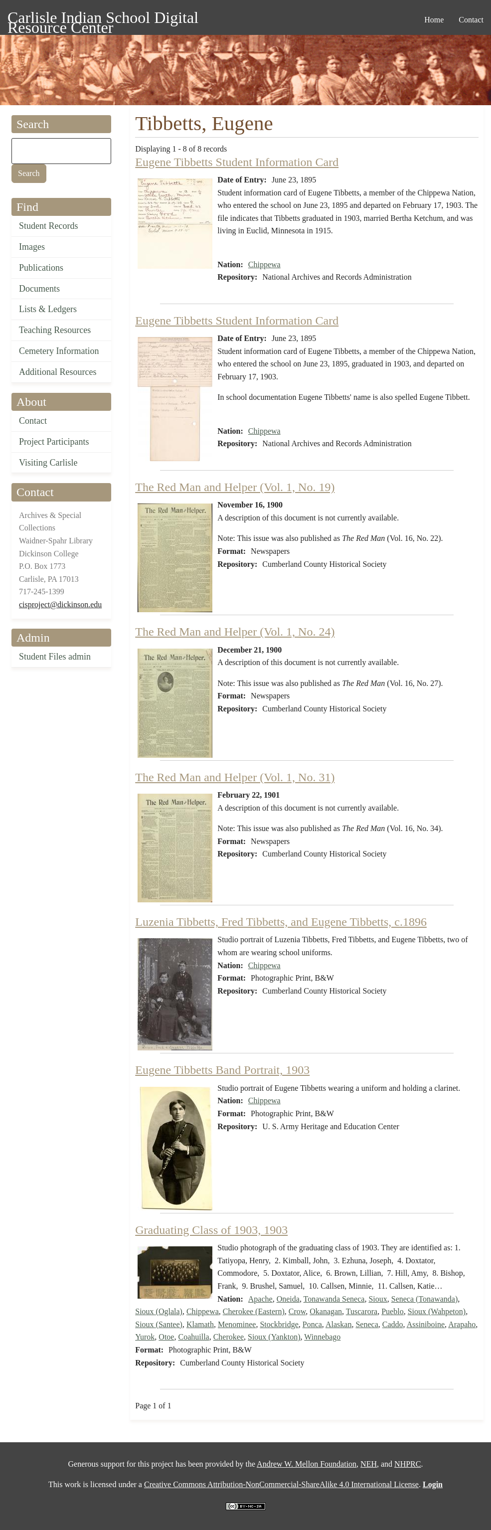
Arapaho (462, 1324)
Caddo (392, 1324)
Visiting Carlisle (48, 463)
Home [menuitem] (434, 19)
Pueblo (392, 1311)
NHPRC (407, 1464)
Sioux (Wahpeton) (437, 1311)
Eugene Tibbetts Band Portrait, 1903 (222, 1069)
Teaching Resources (55, 330)
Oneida (288, 1299)
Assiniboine (426, 1324)
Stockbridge (279, 1324)
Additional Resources (57, 372)
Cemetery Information (59, 351)
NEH (368, 1464)
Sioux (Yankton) (274, 1337)
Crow (297, 1311)
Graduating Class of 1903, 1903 (211, 1229)
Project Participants (54, 442)
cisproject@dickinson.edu (60, 604)
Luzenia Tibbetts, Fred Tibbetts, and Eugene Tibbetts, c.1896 (281, 921)
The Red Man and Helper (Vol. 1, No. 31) (234, 777)
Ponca (312, 1324)
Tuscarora (361, 1311)
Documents (39, 289)
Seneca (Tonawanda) (424, 1299)
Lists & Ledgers (48, 309)
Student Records (48, 226)
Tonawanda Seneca (334, 1299)
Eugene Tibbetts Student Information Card (236, 162)
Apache (260, 1299)
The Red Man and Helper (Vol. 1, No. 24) (234, 631)
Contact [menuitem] (471, 19)
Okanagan (326, 1311)
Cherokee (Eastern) (254, 1311)
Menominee (237, 1324)
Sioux (377, 1299)
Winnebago (322, 1337)
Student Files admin (55, 657)
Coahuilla (193, 1337)
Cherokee (228, 1337)
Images (32, 247)
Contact (33, 421)
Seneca (366, 1324)
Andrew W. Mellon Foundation (306, 1464)
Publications (41, 268)
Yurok (145, 1337)
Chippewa (264, 264)
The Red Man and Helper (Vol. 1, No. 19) (234, 487)
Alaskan (338, 1324)
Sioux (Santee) (158, 1324)
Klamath (200, 1324)
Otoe (166, 1337)
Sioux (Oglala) (158, 1311)
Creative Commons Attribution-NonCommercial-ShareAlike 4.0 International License (281, 1484)
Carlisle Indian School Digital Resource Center (102, 19)
